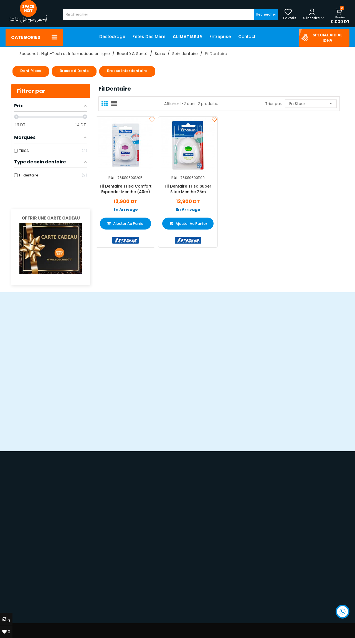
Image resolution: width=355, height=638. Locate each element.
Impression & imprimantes (286, 592)
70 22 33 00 (279, 555)
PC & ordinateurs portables (287, 577)
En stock (310, 104)
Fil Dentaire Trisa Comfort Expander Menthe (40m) (125, 189)
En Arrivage (125, 209)
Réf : (112, 177)
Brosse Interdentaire (127, 70)
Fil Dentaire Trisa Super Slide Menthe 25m (188, 189)
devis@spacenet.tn (45, 569)
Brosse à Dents (74, 70)
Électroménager (275, 603)
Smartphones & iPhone (282, 582)
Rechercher (266, 14)
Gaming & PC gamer (280, 587)
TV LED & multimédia (279, 597)
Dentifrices (30, 70)
